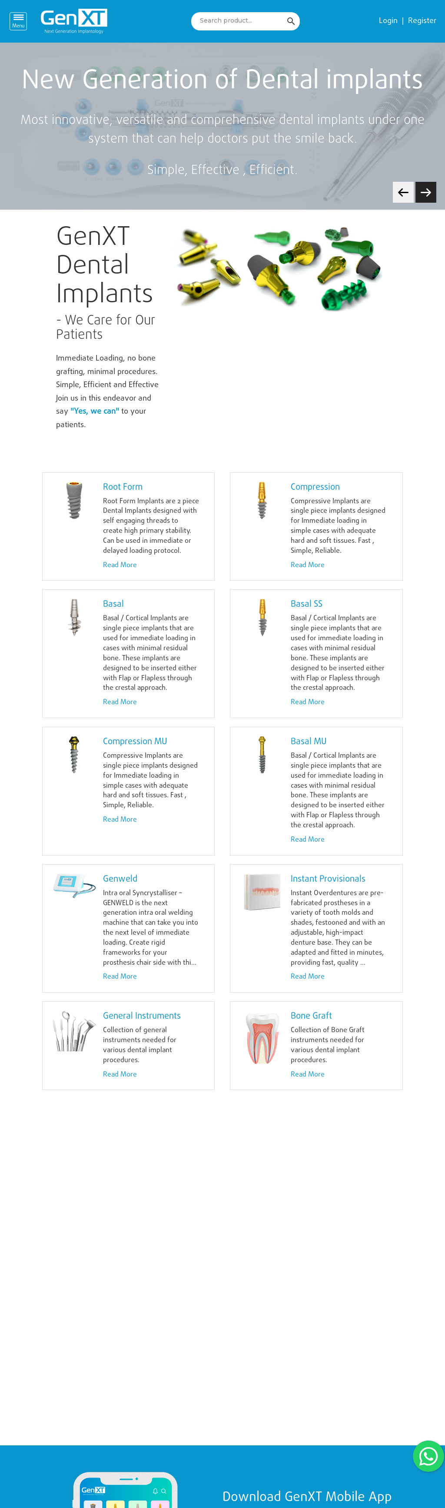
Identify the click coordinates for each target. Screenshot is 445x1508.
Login (388, 21)
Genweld (120, 879)
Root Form (123, 487)
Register (422, 21)
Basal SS (306, 604)
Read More (120, 565)
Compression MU (135, 742)
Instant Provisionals (328, 879)
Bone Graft (311, 1016)
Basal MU (309, 742)
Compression (315, 487)
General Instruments (142, 1016)
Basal (113, 604)
